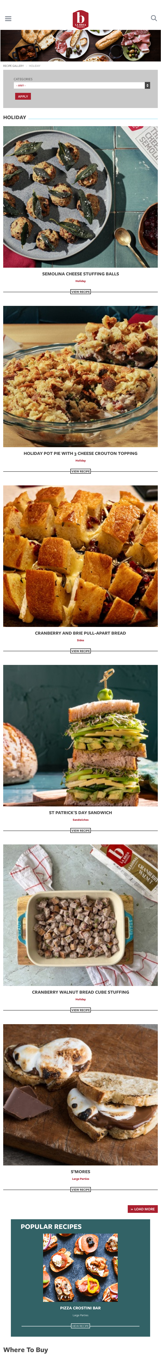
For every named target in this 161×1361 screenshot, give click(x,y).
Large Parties (80, 1179)
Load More (144, 1208)
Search (154, 18)
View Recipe (80, 292)
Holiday (80, 281)
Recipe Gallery (13, 66)
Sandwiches (80, 820)
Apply (23, 96)
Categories (23, 79)
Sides (80, 640)
